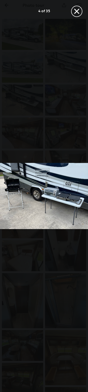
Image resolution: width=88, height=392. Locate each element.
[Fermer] (76, 11)
